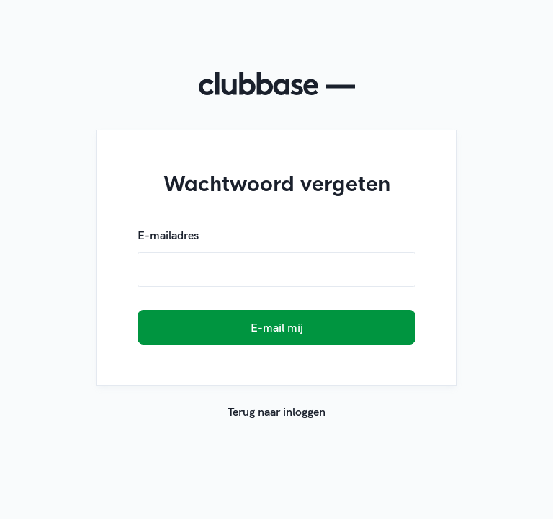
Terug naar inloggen (276, 411)
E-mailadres (168, 235)
